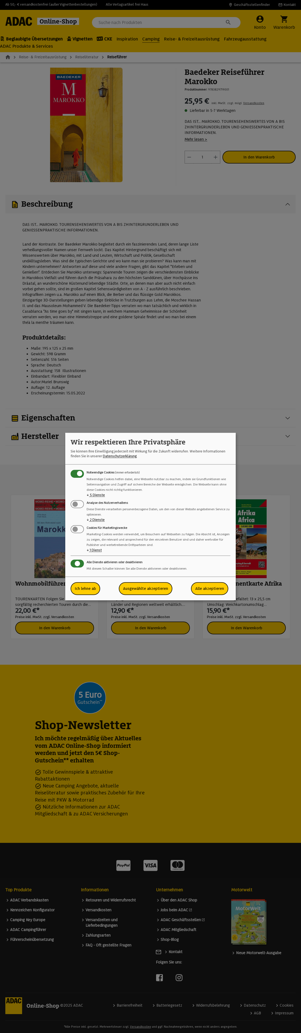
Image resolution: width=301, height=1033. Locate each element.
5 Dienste (96, 495)
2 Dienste (96, 520)
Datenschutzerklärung (120, 456)
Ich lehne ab (85, 588)
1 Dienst (94, 550)
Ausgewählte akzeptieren (145, 588)
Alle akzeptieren (209, 588)
